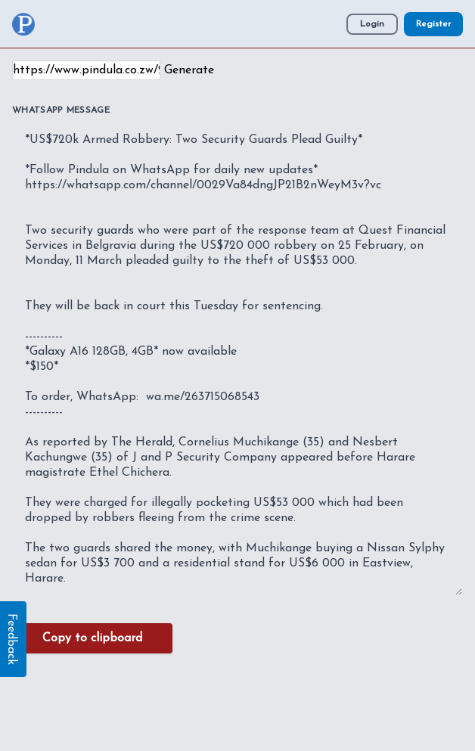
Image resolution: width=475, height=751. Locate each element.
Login (372, 24)
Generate (189, 70)
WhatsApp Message (61, 110)
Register (433, 24)
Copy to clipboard (92, 638)
